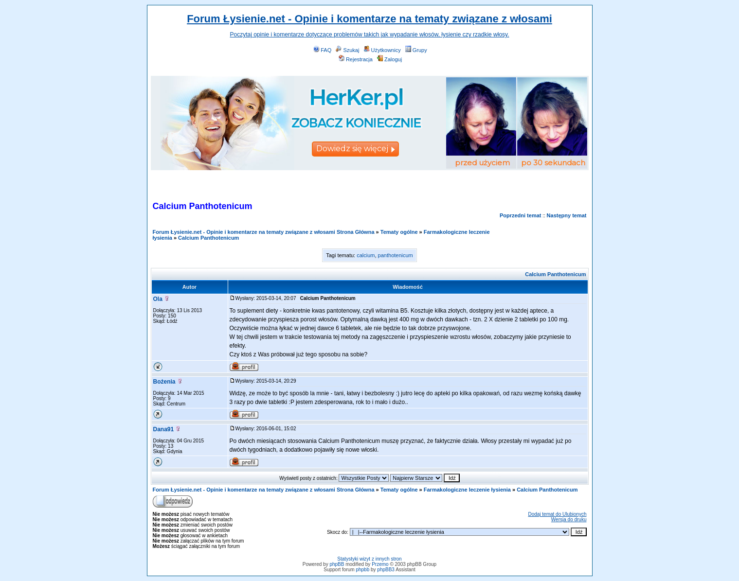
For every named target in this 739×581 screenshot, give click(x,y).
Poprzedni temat (520, 215)
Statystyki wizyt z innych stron (369, 559)
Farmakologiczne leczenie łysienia (467, 490)
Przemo (380, 564)
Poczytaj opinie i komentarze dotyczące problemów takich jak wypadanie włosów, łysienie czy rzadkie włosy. (369, 34)
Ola (157, 299)
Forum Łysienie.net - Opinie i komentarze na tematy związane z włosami (369, 19)
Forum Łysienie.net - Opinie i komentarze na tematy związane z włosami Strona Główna (264, 232)
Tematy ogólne (399, 232)
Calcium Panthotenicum (208, 238)
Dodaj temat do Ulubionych (557, 514)
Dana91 (163, 429)
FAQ (322, 50)
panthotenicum (395, 255)
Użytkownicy (382, 50)
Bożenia (164, 381)
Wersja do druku (569, 519)
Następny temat (567, 215)
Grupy (416, 50)
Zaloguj (389, 59)
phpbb (362, 569)
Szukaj (347, 50)
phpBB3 (386, 569)
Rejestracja (356, 59)
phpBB (336, 564)
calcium (366, 255)
